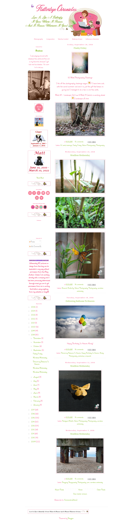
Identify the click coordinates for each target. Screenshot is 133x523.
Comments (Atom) (70, 500)
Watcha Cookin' (63, 39)
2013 (33, 425)
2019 (33, 330)
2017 (33, 409)
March (36, 396)
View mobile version (80, 493)
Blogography (73, 482)
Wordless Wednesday (80, 155)
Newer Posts (59, 489)
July (35, 381)
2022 (33, 318)
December (37, 338)
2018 (33, 334)
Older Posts (101, 489)
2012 (33, 429)
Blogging (65, 482)
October (37, 346)
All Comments (35, 246)
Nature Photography (88, 145)
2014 (33, 421)
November (37, 342)
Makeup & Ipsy (77, 39)
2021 (33, 322)
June (35, 385)
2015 (33, 417)
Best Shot (40, 177)
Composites (50, 39)
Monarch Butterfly (68, 288)
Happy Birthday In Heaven (90, 353)
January (37, 404)
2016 (33, 413)
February (37, 400)
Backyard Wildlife (67, 421)
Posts (32, 241)
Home (80, 489)
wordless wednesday (96, 482)
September (38, 350)
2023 (33, 314)
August (36, 377)
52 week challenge (66, 145)
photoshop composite (84, 356)
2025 (33, 307)
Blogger (71, 518)
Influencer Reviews (92, 39)
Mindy (102, 353)
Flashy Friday (80, 48)
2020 (33, 326)
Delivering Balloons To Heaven (80, 301)
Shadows (38, 50)
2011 (33, 433)
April (36, 392)
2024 (33, 310)
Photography (38, 39)
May (35, 388)
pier (88, 482)
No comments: (79, 141)
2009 (33, 441)
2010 (33, 437)
